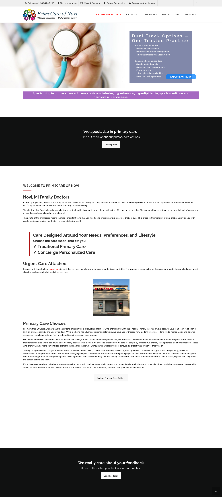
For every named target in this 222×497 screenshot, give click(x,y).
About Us (132, 14)
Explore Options (181, 77)
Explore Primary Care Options (111, 378)
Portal (166, 14)
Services (190, 14)
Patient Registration (114, 3)
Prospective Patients (108, 14)
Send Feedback (111, 475)
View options (111, 144)
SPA (177, 14)
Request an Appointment (142, 3)
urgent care (54, 269)
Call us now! (41, 3)
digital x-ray (35, 205)
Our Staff (150, 14)
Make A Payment (90, 3)
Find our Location (67, 3)
